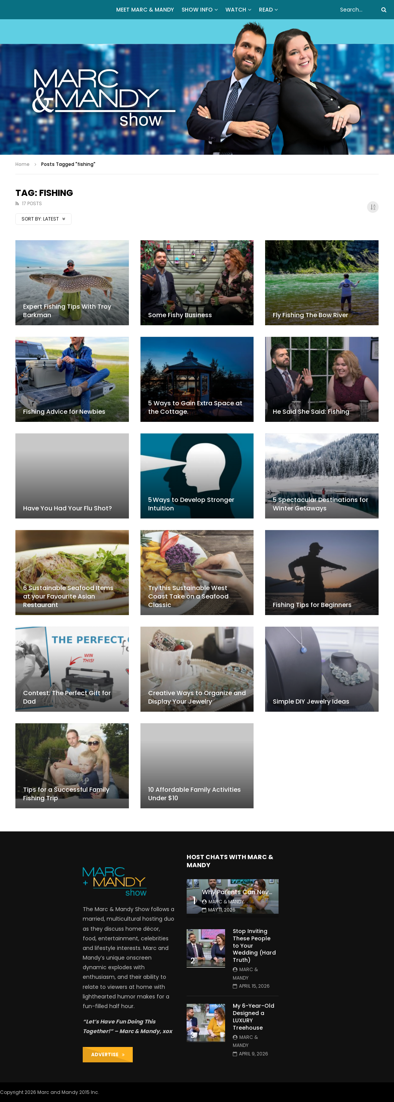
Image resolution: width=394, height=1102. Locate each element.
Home (22, 164)
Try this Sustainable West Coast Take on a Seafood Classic (188, 596)
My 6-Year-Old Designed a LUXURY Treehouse (253, 1017)
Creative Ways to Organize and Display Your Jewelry (197, 697)
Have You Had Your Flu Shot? (67, 508)
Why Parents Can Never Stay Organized (263, 892)
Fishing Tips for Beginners (312, 604)
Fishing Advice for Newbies (64, 411)
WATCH (235, 9)
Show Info (197, 9)
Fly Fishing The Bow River (310, 315)
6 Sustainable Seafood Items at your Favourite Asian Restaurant (68, 596)
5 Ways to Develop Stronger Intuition (191, 504)
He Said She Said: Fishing (311, 411)
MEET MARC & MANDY (145, 9)
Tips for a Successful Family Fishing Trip (66, 794)
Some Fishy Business (180, 315)
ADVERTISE (108, 1054)
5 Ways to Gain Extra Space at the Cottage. (195, 407)
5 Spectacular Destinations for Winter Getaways (320, 504)
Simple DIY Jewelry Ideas (311, 701)
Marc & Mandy (226, 901)
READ (266, 9)
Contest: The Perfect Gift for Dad (67, 697)
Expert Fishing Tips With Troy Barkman (67, 310)
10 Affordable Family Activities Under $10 (194, 794)
